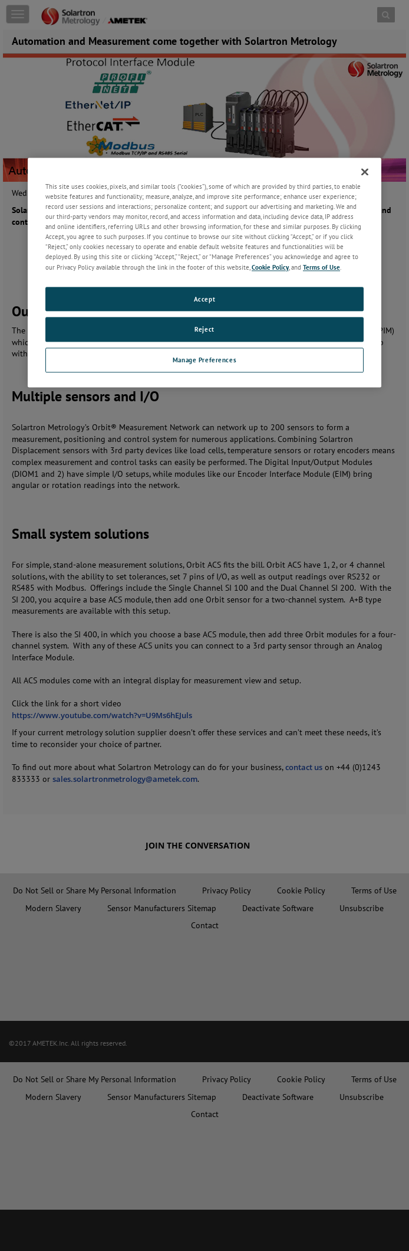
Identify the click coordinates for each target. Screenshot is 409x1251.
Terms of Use (321, 267)
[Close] (365, 172)
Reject (204, 329)
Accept (204, 298)
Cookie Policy (270, 267)
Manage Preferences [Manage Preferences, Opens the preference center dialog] (204, 360)
